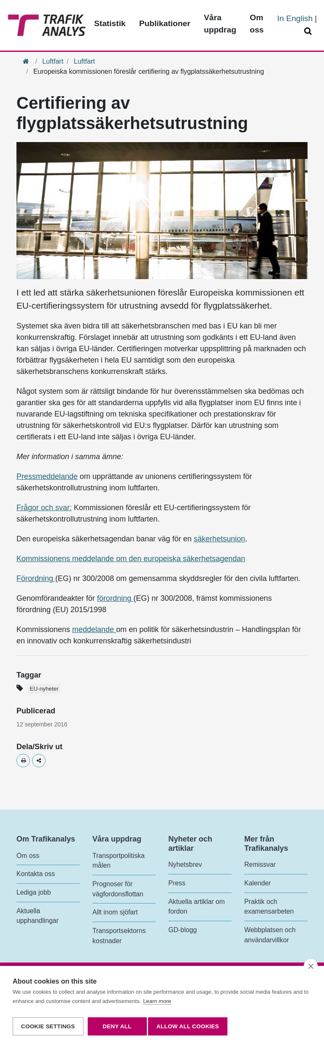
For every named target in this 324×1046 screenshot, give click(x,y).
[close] (311, 969)
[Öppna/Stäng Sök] (309, 31)
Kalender (257, 883)
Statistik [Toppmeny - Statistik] (110, 23)
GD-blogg (182, 929)
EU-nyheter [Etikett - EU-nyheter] (44, 689)
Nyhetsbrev (185, 864)
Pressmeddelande (47, 476)
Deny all (117, 1026)
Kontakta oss (35, 873)
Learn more (157, 1004)
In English (295, 18)
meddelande (94, 629)
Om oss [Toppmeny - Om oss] (257, 23)
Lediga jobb (33, 892)
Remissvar (259, 864)
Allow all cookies (190, 1026)
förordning (115, 598)
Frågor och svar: (44, 507)
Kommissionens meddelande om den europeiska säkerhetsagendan (130, 558)
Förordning (35, 578)
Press (176, 883)
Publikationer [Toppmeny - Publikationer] (165, 23)
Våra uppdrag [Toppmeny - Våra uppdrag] (220, 23)
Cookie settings (48, 1026)
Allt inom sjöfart (115, 912)
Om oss (27, 855)
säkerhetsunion (219, 539)
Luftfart (52, 61)
